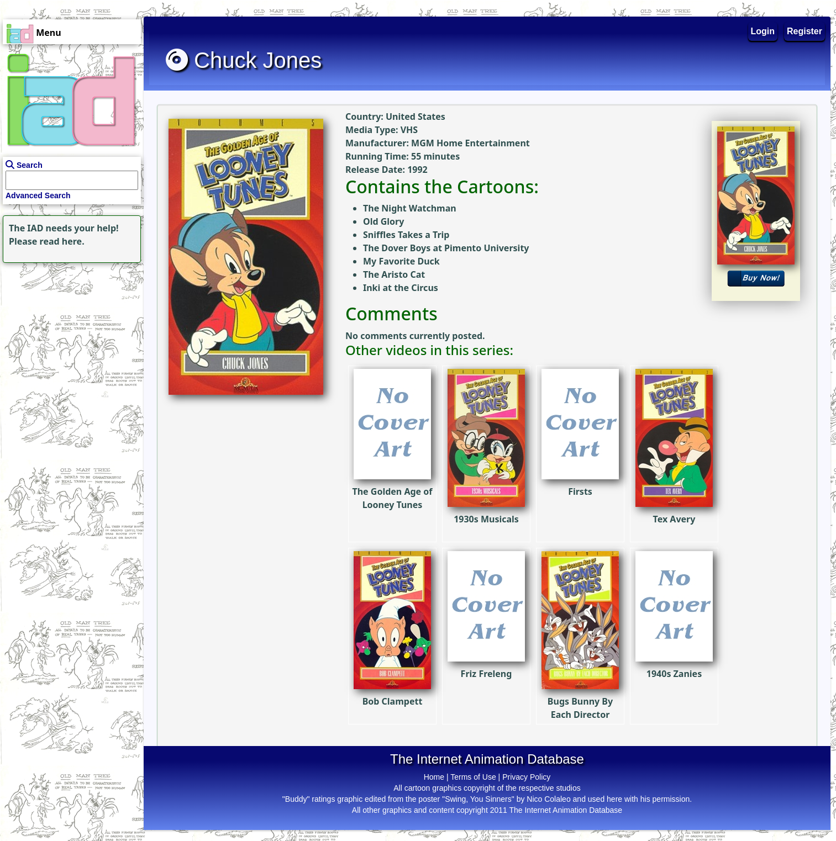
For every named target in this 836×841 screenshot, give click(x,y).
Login (763, 31)
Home (434, 777)
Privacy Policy (526, 777)
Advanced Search (38, 195)
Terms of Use (473, 777)
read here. (62, 241)
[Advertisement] (69, 335)
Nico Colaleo (548, 799)
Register (804, 31)
